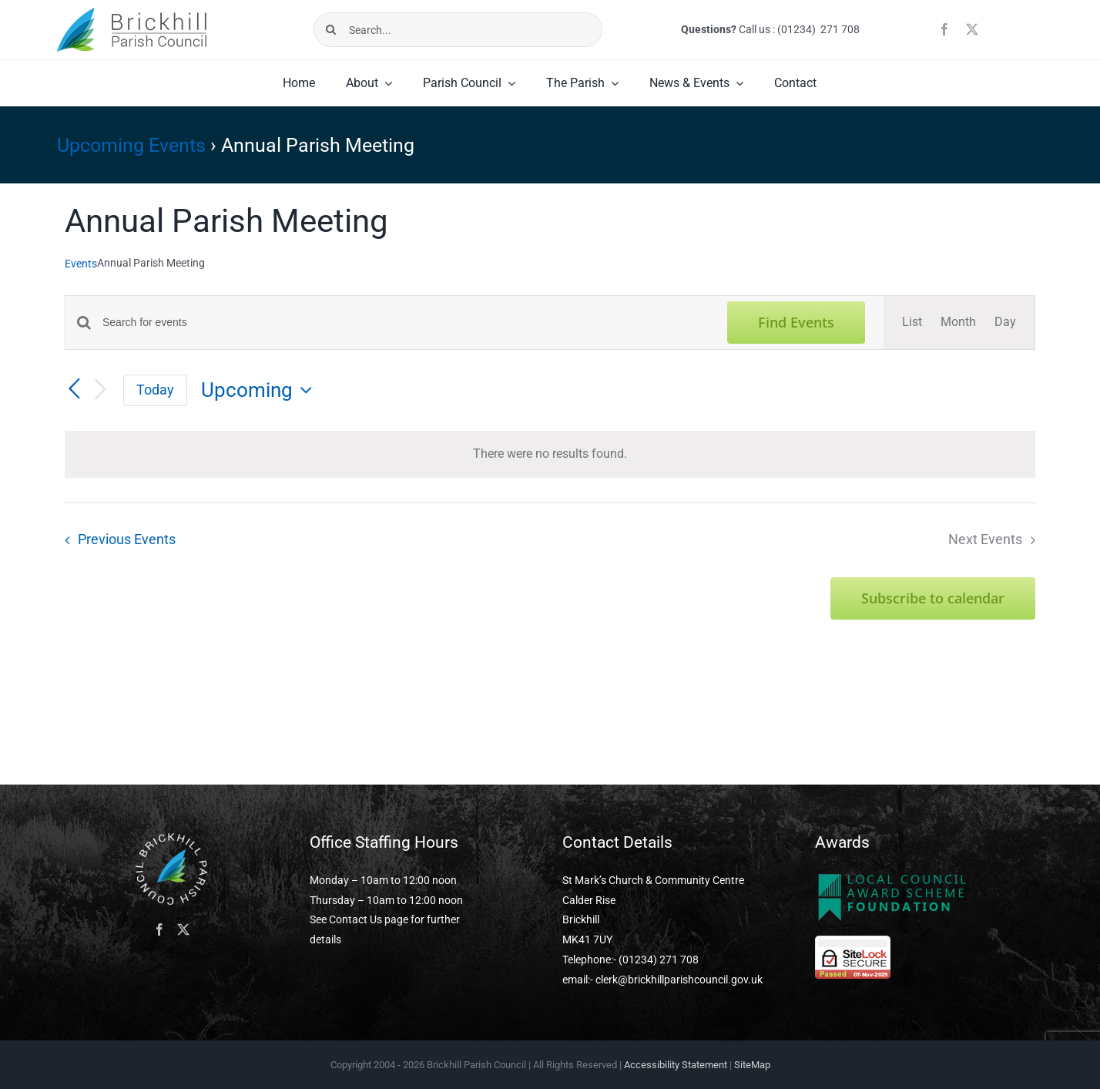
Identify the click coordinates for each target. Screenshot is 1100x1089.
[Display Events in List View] (912, 322)
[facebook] (944, 29)
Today (155, 389)
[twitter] (972, 29)
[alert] (550, 454)
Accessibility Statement (675, 1065)
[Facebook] (159, 929)
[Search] (331, 29)
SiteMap (752, 1065)
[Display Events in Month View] (958, 322)
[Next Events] (100, 390)
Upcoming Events (131, 145)
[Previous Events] (74, 389)
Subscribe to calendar (932, 598)
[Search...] (458, 29)
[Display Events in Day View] (1005, 322)
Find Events (796, 322)
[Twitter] (183, 929)
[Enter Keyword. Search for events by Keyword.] (405, 322)
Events (81, 263)
